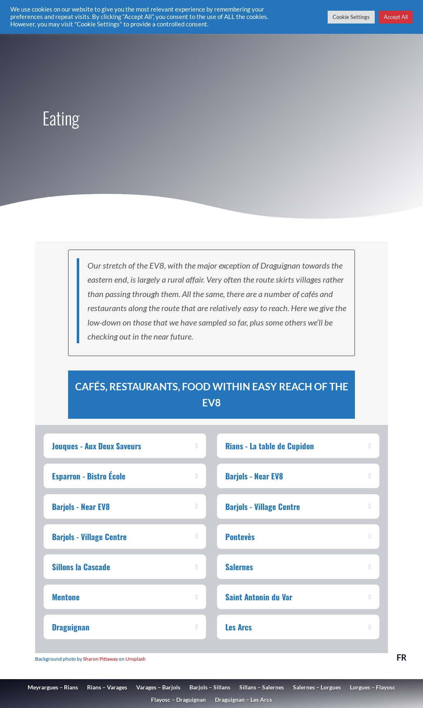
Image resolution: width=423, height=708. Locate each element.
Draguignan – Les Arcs (243, 700)
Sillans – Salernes (261, 687)
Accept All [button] (396, 17)
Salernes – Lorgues (317, 687)
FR (401, 657)
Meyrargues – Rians (53, 687)
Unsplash (135, 659)
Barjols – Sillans (209, 687)
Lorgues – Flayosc (372, 687)
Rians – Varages (107, 687)
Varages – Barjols (158, 687)
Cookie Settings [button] (351, 17)
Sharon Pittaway (100, 659)
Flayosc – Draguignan (178, 700)
